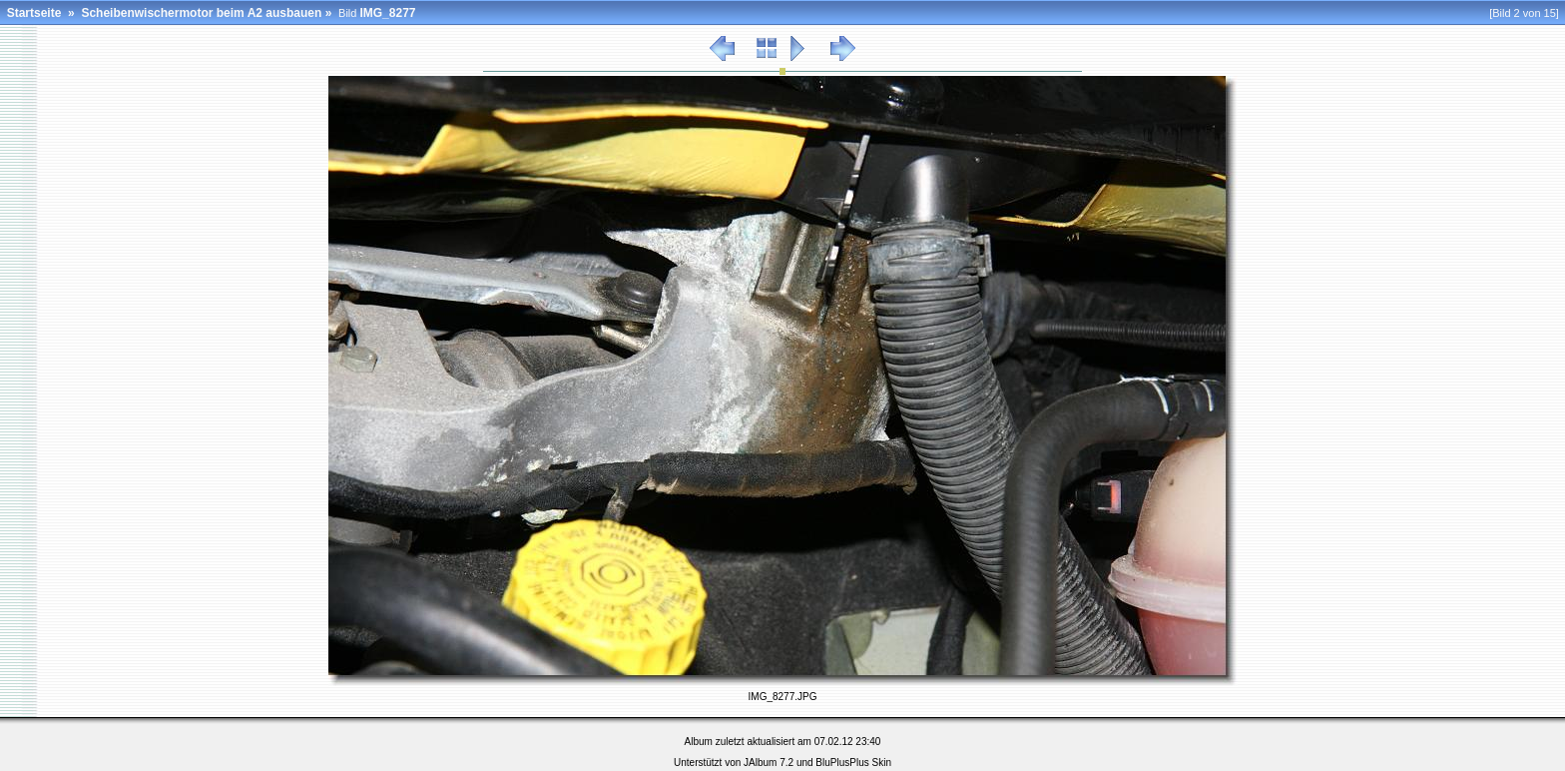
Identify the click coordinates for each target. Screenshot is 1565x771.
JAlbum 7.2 (768, 762)
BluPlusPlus (841, 762)
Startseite (34, 13)
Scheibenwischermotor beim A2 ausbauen (201, 13)
